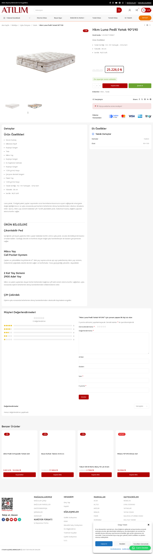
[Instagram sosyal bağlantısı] (113, 2)
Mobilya (14, 25)
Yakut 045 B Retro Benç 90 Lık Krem (94, 467)
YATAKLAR (127, 508)
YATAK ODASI (129, 512)
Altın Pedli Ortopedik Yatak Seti (16, 454)
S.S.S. (65, 540)
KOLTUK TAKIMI (130, 520)
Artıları (81, 357)
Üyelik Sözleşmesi (70, 537)
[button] (148, 525)
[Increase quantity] (100, 85)
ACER (96, 501)
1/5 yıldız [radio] (98, 326)
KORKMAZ (97, 520)
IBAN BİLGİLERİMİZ (144, 3)
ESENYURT (38, 516)
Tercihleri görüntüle (140, 544)
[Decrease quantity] (93, 85)
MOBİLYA (127, 501)
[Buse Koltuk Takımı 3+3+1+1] (57, 442)
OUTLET (145, 18)
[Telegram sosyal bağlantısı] (150, 99)
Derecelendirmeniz (87, 327)
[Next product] (150, 25)
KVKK (66, 521)
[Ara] (78, 10)
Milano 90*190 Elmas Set (127, 454)
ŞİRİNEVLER (38, 512)
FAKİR (96, 516)
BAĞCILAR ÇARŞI (40, 501)
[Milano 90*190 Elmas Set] (133, 442)
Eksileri (81, 366)
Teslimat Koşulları (70, 533)
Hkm (102, 92)
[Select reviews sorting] (141, 406)
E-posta (82, 386)
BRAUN (96, 512)
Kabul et (104, 544)
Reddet (122, 544)
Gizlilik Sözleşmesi (128, 549)
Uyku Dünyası (25, 25)
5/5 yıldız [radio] (105, 326)
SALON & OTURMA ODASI (133, 516)
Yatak (35, 25)
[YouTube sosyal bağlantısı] (116, 2)
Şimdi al (140, 86)
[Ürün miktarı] (97, 85)
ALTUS (96, 504)
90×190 (146, 143)
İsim (81, 376)
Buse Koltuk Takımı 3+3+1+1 (52, 454)
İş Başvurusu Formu (41, 523)
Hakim (146, 139)
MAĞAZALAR (131, 3)
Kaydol (66, 506)
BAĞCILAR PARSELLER (42, 504)
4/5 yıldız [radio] (103, 326)
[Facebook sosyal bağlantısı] (110, 2)
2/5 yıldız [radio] (100, 326)
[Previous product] (144, 25)
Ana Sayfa (5, 25)
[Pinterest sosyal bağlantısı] (119, 2)
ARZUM (96, 508)
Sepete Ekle (115, 86)
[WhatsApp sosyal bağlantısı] (122, 2)
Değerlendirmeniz (86, 330)
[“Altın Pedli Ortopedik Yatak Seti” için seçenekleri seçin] (19, 474)
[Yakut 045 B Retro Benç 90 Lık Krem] (95, 448)
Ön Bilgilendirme (115, 549)
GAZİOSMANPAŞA (40, 508)
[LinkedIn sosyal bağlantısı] (147, 99)
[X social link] (142, 99)
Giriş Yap (67, 502)
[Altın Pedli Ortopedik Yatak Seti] (19, 442)
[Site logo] (15, 10)
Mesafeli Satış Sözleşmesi (73, 525)
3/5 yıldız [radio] (101, 326)
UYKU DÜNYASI (129, 504)
